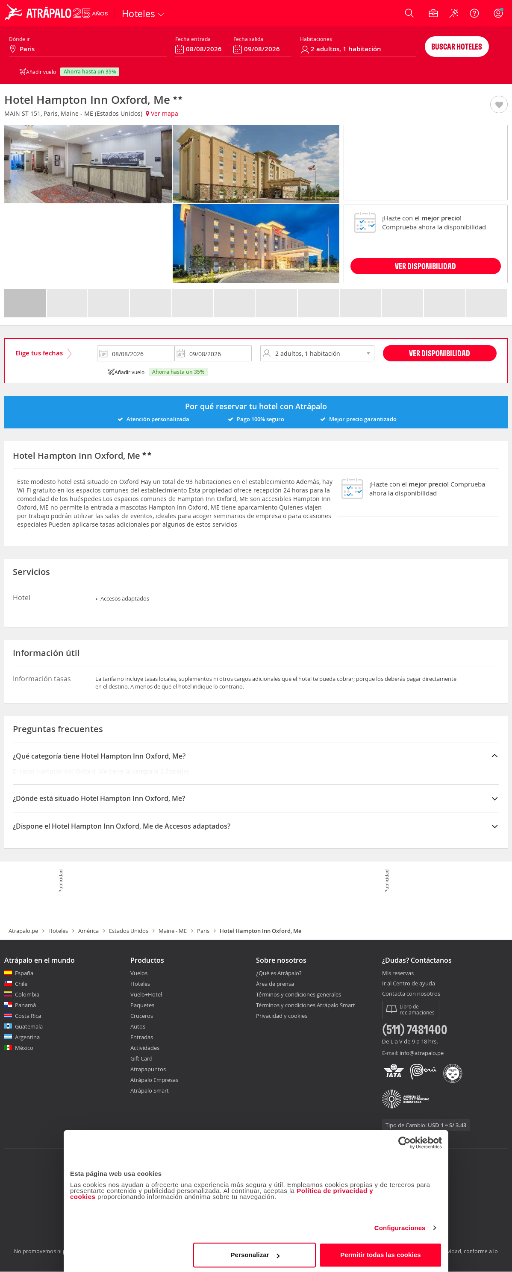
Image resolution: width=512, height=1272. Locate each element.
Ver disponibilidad (439, 353)
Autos (137, 1026)
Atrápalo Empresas (154, 1080)
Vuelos (138, 973)
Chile (21, 984)
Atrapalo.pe (23, 931)
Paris (203, 931)
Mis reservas (398, 973)
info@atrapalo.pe (422, 1053)
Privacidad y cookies (281, 1016)
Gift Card (141, 1058)
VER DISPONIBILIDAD (425, 266)
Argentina (27, 1037)
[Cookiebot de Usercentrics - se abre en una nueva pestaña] (404, 1140)
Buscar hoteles (456, 46)
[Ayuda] (474, 13)
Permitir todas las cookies (380, 1252)
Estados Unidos (128, 931)
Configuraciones (400, 1225)
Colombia (27, 994)
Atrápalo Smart (149, 1090)
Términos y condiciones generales (298, 994)
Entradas (141, 1037)
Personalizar (254, 1252)
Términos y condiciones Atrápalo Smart (305, 1005)
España (24, 973)
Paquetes (142, 1005)
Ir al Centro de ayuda (408, 983)
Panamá (25, 1005)
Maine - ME (173, 931)
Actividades (144, 1048)
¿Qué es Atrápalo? (279, 973)
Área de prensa (275, 984)
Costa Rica (28, 1016)
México (24, 1048)
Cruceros (141, 1016)
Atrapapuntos (148, 1069)
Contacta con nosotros (411, 994)
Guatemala (29, 1026)
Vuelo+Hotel (146, 994)
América (88, 931)
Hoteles (58, 931)
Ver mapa (162, 113)
